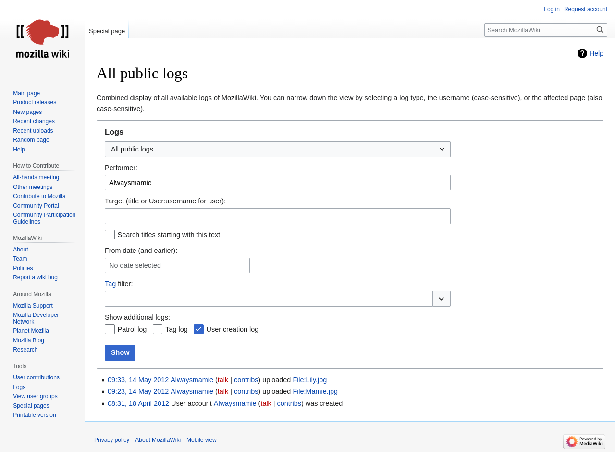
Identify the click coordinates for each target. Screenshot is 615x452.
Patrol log (132, 329)
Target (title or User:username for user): (165, 201)
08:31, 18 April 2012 (138, 403)
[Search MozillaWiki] (545, 30)
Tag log (176, 329)
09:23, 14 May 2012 (138, 391)
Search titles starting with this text (169, 235)
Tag (110, 284)
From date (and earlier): (141, 250)
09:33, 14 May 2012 (138, 380)
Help (596, 53)
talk (223, 380)
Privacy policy (111, 440)
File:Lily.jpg (310, 380)
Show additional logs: (137, 317)
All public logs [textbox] (132, 149)
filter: (119, 284)
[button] (441, 299)
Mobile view (201, 440)
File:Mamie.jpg (315, 391)
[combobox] (278, 149)
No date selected (135, 265)
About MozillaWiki (158, 440)
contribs (246, 380)
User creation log (233, 329)
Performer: (121, 168)
